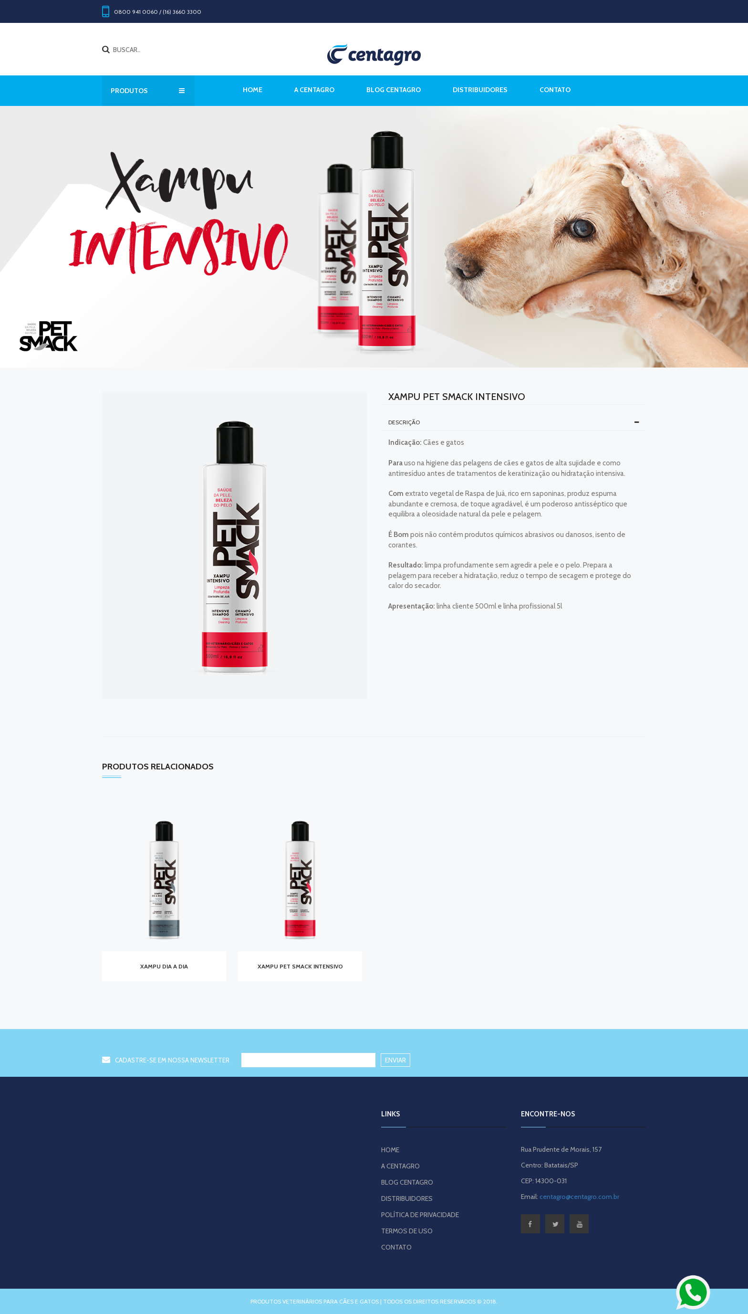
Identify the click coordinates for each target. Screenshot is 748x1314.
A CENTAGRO (314, 89)
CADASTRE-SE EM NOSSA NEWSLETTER (165, 1060)
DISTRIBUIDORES (480, 89)
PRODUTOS (148, 90)
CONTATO (555, 89)
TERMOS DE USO (407, 1231)
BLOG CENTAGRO (393, 89)
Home (252, 89)
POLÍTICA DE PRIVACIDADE (420, 1214)
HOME (390, 1150)
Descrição (513, 422)
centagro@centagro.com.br (579, 1196)
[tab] (513, 422)
